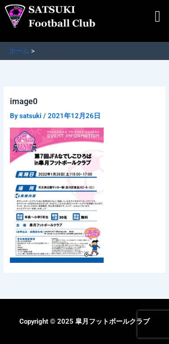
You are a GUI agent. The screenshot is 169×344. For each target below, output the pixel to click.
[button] (157, 16)
